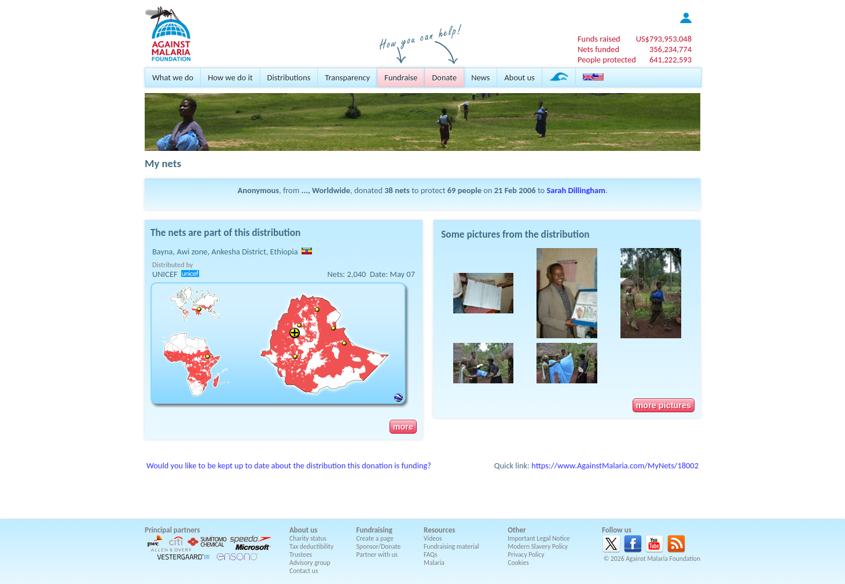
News (480, 77)
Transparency (347, 77)
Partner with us (377, 554)
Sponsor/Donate (379, 546)
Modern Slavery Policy (538, 546)
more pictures (663, 405)
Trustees (300, 554)
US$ (664, 39)
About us (519, 77)
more (403, 426)
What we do (172, 77)
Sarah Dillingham (575, 190)
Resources (439, 530)
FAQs (431, 554)
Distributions (289, 77)
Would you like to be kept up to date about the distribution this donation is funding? (288, 465)
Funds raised (599, 39)
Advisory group (309, 563)
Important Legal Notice (539, 538)
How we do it (230, 77)
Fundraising (374, 530)
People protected (607, 59)
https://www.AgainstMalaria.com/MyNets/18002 (615, 465)
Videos (433, 538)
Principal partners (172, 530)
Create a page (375, 538)
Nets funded (598, 49)
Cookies (518, 563)
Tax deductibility (311, 546)
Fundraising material (451, 546)
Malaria (434, 563)
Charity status (307, 538)
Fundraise (400, 77)
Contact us (303, 571)
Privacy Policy (526, 554)
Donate (444, 77)
